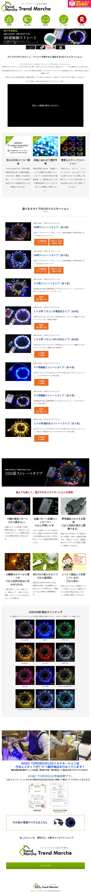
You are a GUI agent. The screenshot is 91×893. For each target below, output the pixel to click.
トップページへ (45, 866)
